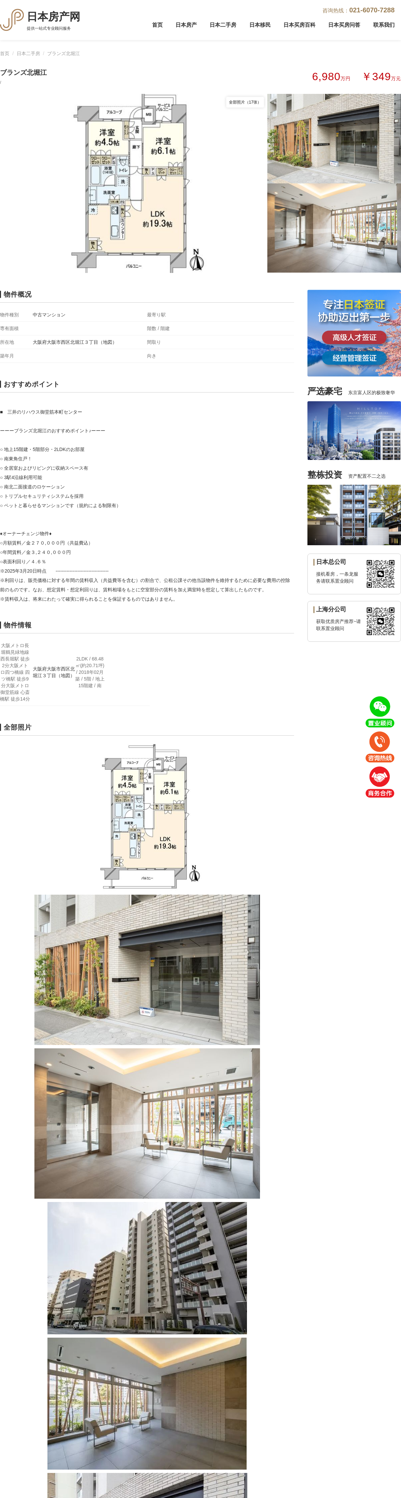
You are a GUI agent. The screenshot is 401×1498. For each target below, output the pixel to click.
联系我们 (384, 25)
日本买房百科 (299, 25)
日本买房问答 (344, 25)
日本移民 (260, 25)
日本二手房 (223, 25)
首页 (157, 25)
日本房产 (186, 25)
